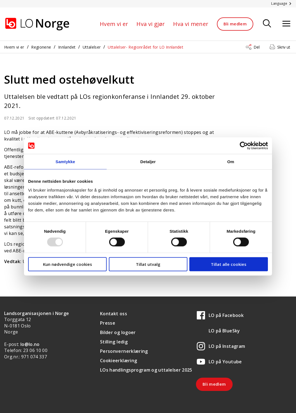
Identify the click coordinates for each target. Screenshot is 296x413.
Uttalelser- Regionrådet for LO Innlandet (145, 47)
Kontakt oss (113, 314)
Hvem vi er (114, 24)
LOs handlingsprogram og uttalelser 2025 (146, 370)
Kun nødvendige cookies (67, 264)
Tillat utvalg (148, 264)
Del (257, 47)
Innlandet (67, 47)
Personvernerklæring (124, 351)
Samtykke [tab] (65, 161)
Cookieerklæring (118, 361)
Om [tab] (230, 161)
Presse (107, 323)
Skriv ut (283, 47)
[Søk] (267, 23)
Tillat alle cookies (228, 264)
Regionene (41, 47)
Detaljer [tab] (148, 161)
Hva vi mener (190, 24)
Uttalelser (92, 47)
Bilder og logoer (118, 332)
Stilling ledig (114, 342)
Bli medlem (235, 24)
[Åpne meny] (286, 23)
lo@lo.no (30, 344)
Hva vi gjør (150, 24)
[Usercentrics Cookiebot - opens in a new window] (244, 146)
